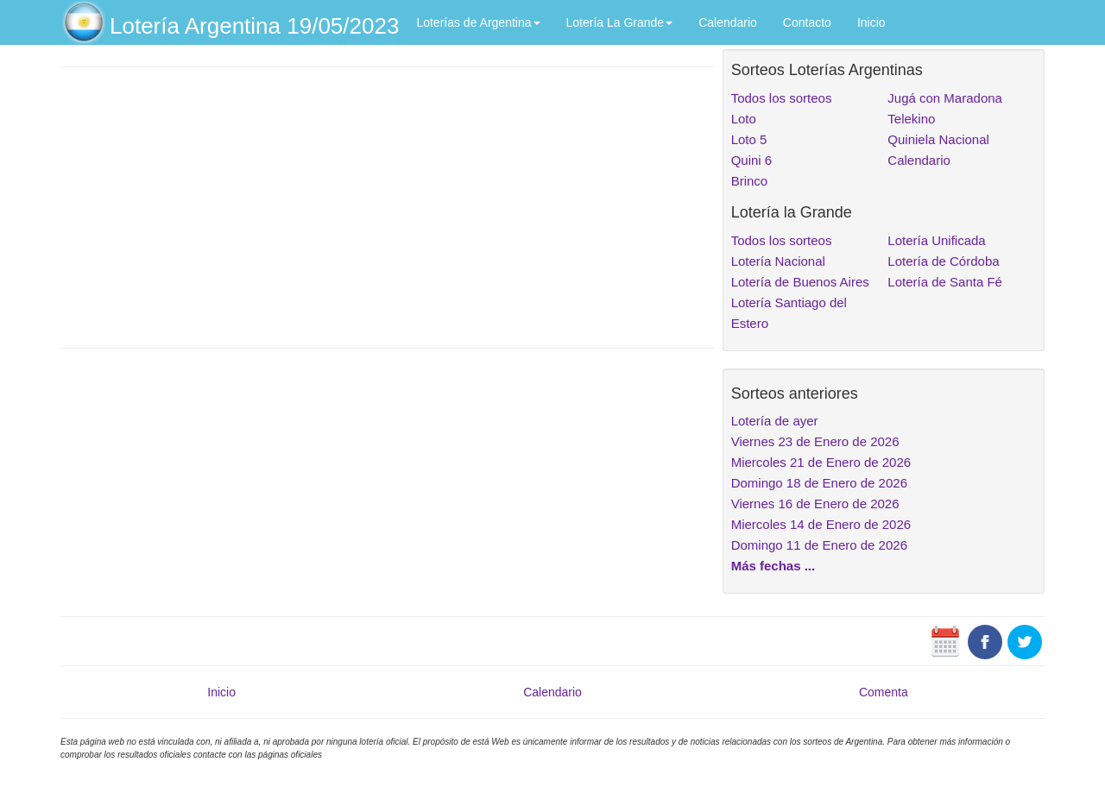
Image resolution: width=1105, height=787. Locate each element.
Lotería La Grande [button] (619, 22)
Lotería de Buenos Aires (800, 281)
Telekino (911, 118)
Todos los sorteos (781, 98)
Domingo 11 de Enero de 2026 (819, 545)
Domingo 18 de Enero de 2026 (819, 482)
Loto (743, 118)
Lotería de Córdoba (943, 261)
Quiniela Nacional (938, 139)
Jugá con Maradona (944, 98)
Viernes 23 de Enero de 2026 (815, 441)
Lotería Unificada (936, 240)
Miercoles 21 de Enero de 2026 (821, 462)
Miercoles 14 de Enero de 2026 (821, 524)
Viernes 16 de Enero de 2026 (815, 503)
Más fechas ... (773, 565)
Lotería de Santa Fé (944, 281)
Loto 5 (749, 139)
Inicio (871, 22)
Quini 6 (752, 160)
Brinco (749, 180)
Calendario (727, 22)
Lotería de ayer (774, 420)
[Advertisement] (387, 205)
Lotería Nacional (778, 261)
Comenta (883, 692)
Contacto (807, 22)
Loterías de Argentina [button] (478, 22)
